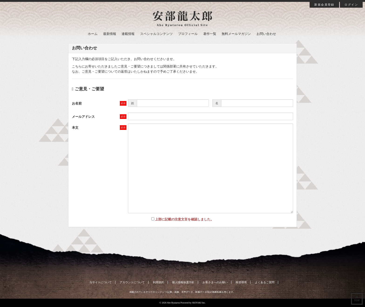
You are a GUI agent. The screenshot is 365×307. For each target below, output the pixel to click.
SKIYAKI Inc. (199, 302)
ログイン (351, 4)
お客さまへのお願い (215, 282)
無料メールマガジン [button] (236, 34)
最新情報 (109, 34)
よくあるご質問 (264, 282)
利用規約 (158, 282)
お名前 (77, 103)
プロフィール (188, 34)
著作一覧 (209, 34)
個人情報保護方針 (183, 282)
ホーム (93, 34)
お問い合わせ (266, 34)
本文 (75, 127)
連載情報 (128, 34)
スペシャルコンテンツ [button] (156, 34)
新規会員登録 (324, 4)
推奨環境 (241, 282)
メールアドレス (83, 116)
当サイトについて (100, 282)
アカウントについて (132, 282)
